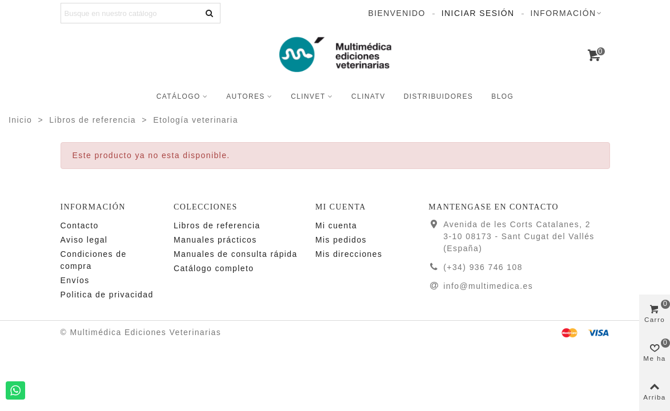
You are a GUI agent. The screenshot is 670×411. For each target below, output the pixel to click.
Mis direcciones (348, 254)
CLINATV (368, 96)
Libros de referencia (217, 225)
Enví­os (75, 280)
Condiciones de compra (94, 260)
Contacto (80, 225)
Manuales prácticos (215, 239)
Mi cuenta (336, 225)
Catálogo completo (214, 268)
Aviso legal (84, 239)
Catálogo (178, 96)
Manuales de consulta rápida (236, 254)
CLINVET (308, 96)
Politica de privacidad (107, 294)
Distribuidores (439, 96)
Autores (245, 96)
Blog (502, 96)
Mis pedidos (341, 239)
